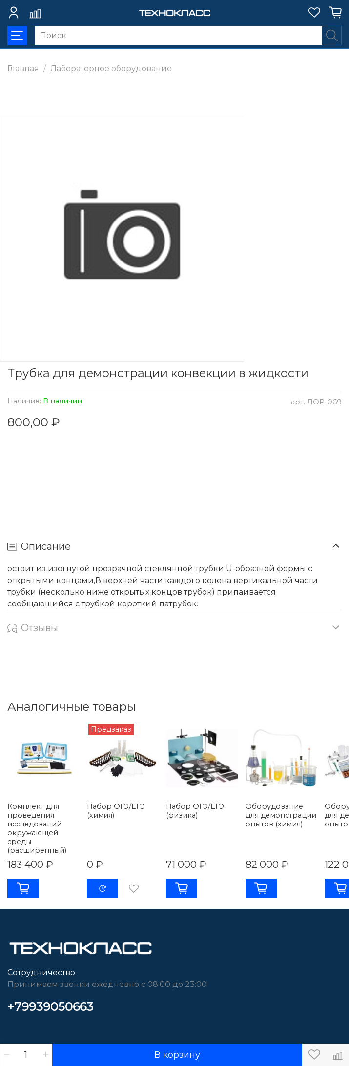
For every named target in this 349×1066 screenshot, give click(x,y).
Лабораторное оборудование (111, 68)
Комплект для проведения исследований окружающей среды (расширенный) (36, 828)
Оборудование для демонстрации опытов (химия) (281, 815)
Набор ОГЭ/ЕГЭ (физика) (195, 810)
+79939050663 (50, 1007)
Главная (23, 68)
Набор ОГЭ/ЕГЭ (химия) (116, 810)
